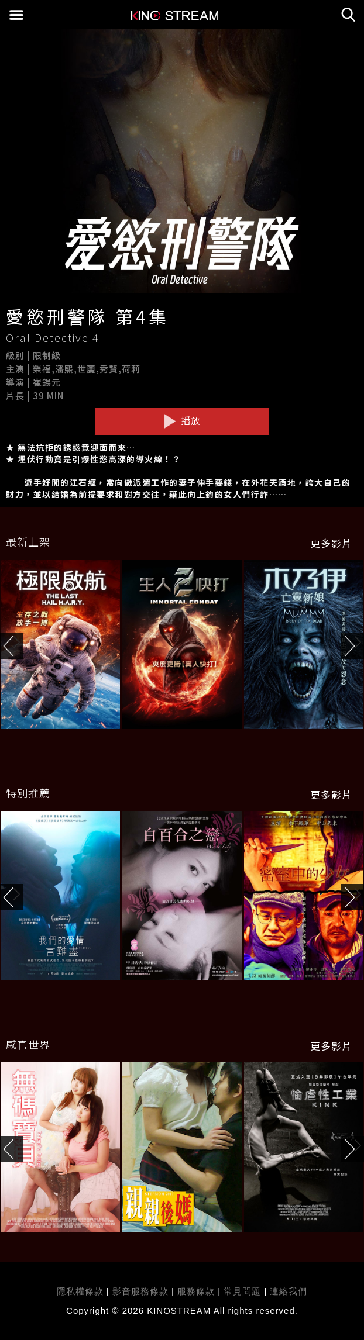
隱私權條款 (80, 1291)
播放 (182, 421)
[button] (352, 646)
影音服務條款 (140, 1291)
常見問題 (242, 1291)
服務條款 (197, 1291)
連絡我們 (288, 1291)
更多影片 (331, 543)
